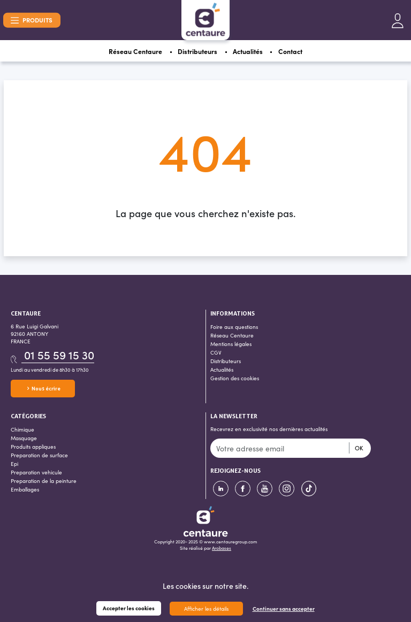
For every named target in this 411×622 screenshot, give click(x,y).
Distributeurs (197, 51)
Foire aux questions (234, 327)
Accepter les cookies (129, 608)
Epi (14, 463)
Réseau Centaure (135, 51)
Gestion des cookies (234, 378)
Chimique (22, 429)
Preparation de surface (39, 455)
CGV (216, 352)
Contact (290, 51)
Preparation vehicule (36, 472)
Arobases (221, 547)
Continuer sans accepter (284, 608)
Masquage (24, 438)
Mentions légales (231, 344)
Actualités (248, 51)
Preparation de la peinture (44, 481)
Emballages (25, 489)
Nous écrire (43, 388)
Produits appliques (33, 446)
